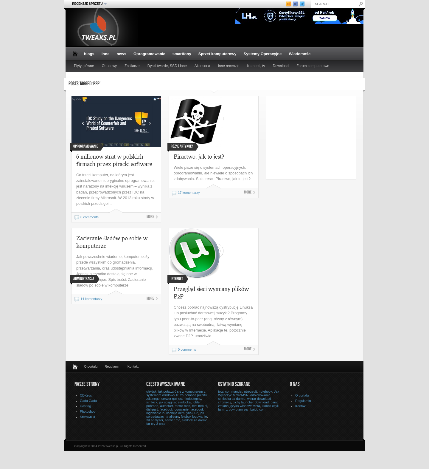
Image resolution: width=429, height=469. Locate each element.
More (150, 217)
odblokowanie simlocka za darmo (244, 396)
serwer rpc (172, 420)
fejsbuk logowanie (194, 416)
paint (274, 402)
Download (281, 66)
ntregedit (250, 391)
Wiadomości (300, 54)
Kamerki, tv (256, 66)
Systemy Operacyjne (263, 54)
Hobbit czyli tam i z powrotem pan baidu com (248, 407)
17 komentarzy (189, 192)
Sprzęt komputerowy (217, 54)
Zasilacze (132, 66)
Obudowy (109, 66)
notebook (265, 391)
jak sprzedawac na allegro (175, 414)
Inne (106, 54)
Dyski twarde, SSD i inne (167, 66)
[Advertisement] (316, 137)
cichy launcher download (251, 402)
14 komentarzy (91, 299)
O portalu (90, 366)
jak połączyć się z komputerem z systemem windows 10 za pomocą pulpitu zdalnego (176, 395)
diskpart (152, 409)
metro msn (182, 406)
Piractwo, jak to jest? (199, 156)
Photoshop (88, 411)
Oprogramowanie (149, 54)
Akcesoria (202, 66)
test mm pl (199, 406)
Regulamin (112, 366)
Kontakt (133, 366)
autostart (166, 406)
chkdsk (151, 391)
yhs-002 (192, 413)
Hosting (85, 406)
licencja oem (175, 413)
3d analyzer (154, 420)
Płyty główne (84, 66)
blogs (89, 54)
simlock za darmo (195, 420)
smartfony (181, 54)
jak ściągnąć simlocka (175, 402)
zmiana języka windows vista (239, 406)
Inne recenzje (229, 66)
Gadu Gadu (88, 401)
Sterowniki (87, 417)
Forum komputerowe (312, 66)
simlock (151, 402)
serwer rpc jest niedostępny (181, 398)
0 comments (89, 217)
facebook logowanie (174, 409)
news (121, 54)
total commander (230, 391)
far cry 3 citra (155, 423)
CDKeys (86, 395)
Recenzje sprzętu (88, 4)
